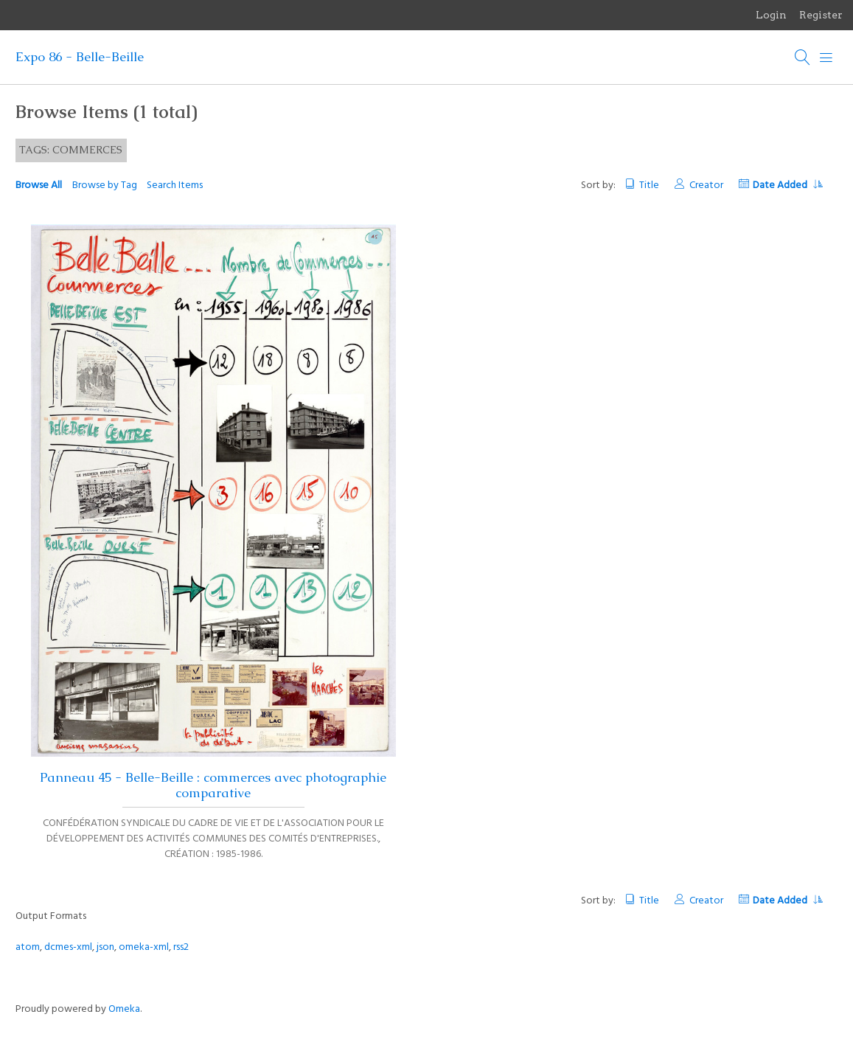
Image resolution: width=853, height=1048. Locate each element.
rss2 (181, 947)
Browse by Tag (104, 185)
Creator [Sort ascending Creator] (706, 185)
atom (27, 947)
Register (821, 15)
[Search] (803, 57)
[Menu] (826, 57)
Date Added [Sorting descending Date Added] (787, 185)
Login (771, 15)
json (105, 947)
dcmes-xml (68, 947)
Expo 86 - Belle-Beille (79, 57)
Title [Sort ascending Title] (649, 185)
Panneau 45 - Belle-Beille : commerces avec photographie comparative (213, 785)
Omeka (124, 1009)
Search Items (175, 185)
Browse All (38, 185)
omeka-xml (144, 947)
